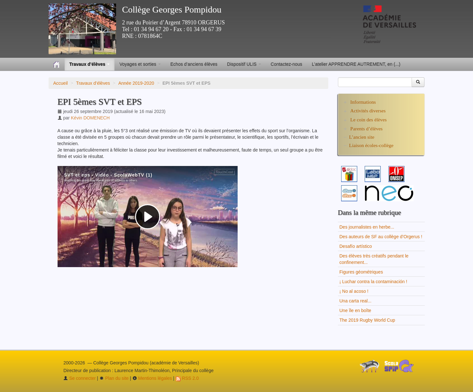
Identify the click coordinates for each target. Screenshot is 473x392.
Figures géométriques (361, 271)
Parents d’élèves (366, 128)
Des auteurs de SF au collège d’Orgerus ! (381, 236)
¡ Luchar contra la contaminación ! (373, 281)
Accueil (60, 83)
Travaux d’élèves (93, 83)
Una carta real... (356, 300)
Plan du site (114, 378)
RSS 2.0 (187, 378)
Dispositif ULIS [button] (244, 64)
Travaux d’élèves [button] (89, 64)
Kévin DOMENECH (90, 117)
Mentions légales (152, 378)
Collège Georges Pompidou (172, 9)
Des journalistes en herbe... (367, 227)
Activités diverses (368, 110)
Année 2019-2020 (136, 83)
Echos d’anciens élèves (193, 64)
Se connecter (79, 378)
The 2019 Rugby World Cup (367, 320)
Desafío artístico (356, 246)
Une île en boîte (355, 310)
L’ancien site (362, 137)
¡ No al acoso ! (354, 291)
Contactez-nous (286, 64)
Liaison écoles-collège (371, 145)
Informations (363, 102)
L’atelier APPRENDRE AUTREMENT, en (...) (356, 64)
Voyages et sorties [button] (139, 64)
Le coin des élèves (368, 119)
